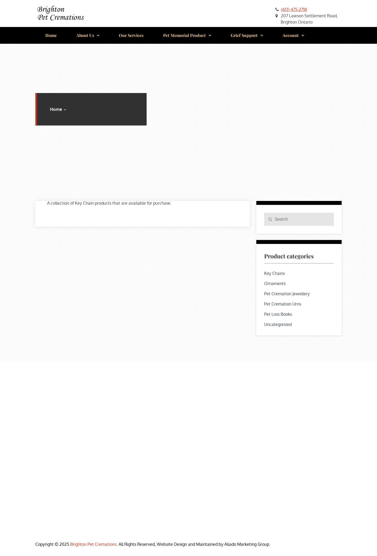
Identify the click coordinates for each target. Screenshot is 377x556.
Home (51, 35)
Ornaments (275, 283)
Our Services (131, 35)
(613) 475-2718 (294, 9)
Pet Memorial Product (184, 35)
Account (290, 35)
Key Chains (274, 273)
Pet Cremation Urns (282, 304)
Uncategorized (278, 324)
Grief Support (244, 35)
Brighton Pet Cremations (93, 544)
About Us (85, 35)
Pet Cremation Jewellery (287, 293)
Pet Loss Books (278, 314)
